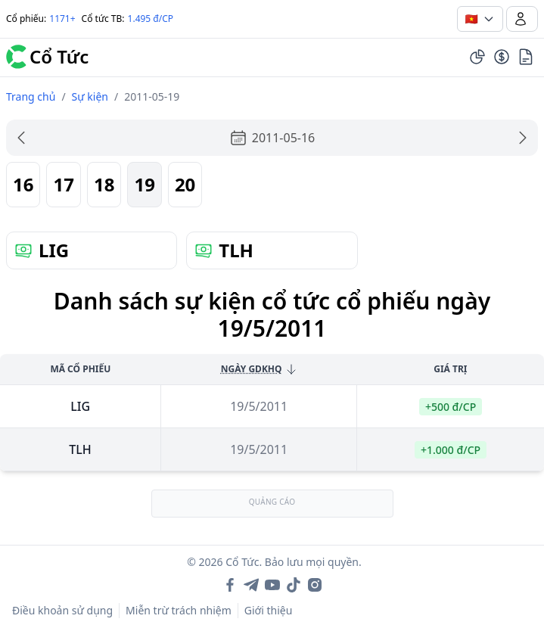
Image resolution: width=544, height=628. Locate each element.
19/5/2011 (259, 406)
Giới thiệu (268, 610)
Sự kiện (90, 96)
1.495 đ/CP (151, 18)
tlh (80, 449)
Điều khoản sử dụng (62, 610)
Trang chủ (30, 96)
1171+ (62, 18)
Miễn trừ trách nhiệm (179, 610)
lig (80, 406)
